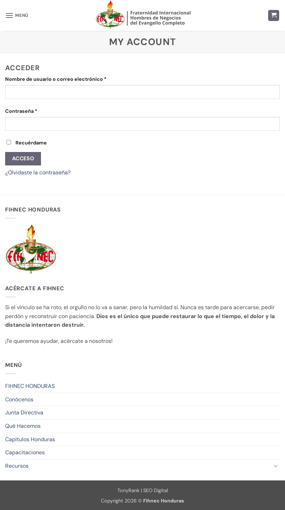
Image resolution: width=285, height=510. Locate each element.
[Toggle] (276, 466)
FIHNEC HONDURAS (30, 386)
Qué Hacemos (23, 426)
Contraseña (34, 110)
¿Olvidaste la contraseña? (38, 172)
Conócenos (19, 399)
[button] (17, 15)
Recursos (17, 465)
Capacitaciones (25, 452)
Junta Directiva (24, 412)
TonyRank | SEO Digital (142, 490)
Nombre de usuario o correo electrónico (69, 78)
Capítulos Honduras (30, 439)
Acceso (23, 158)
